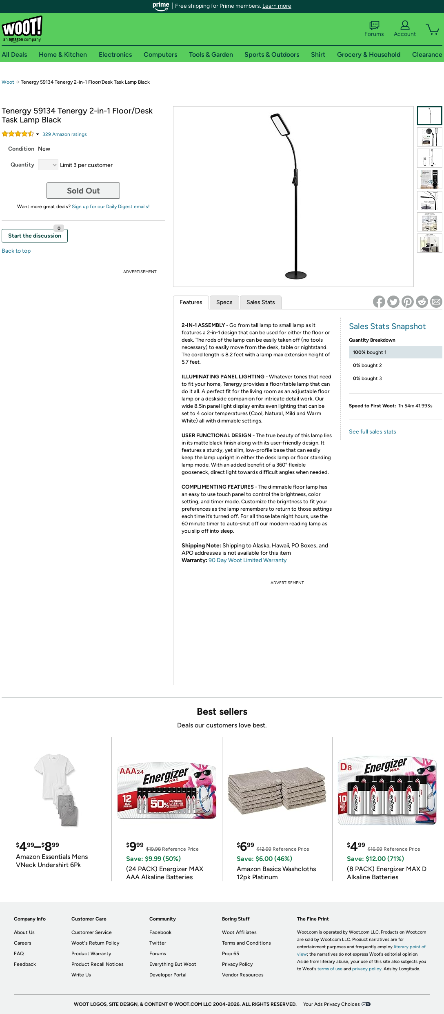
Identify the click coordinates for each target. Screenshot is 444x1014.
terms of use (329, 969)
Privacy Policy (237, 964)
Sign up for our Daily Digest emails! (111, 206)
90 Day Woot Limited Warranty (248, 560)
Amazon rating (64, 134)
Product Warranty (91, 953)
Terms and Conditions (246, 943)
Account (405, 29)
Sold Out (83, 191)
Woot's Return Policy (95, 943)
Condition (21, 148)
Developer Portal (167, 975)
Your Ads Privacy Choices (331, 1004)
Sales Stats (260, 302)
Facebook (160, 932)
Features (191, 302)
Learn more (276, 5)
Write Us (81, 975)
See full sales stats (372, 431)
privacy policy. (367, 969)
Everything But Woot (172, 964)
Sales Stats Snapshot (387, 326)
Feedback (25, 964)
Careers (22, 943)
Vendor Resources (243, 975)
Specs (224, 302)
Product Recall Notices (97, 964)
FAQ (19, 953)
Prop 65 (230, 953)
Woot (8, 82)
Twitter (157, 943)
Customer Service (91, 932)
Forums (374, 29)
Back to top (16, 250)
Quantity (22, 164)
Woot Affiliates (239, 932)
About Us (24, 932)
